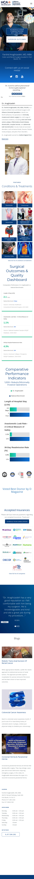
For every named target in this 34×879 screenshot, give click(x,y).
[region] (17, 607)
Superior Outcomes (17, 39)
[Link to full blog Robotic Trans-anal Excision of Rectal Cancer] (17, 651)
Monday (15, 765)
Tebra (24, 872)
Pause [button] (2, 97)
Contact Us (17, 846)
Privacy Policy (25, 837)
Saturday (15, 777)
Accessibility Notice (24, 841)
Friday (15, 774)
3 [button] (18, 626)
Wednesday (15, 770)
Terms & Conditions (10, 841)
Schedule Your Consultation (17, 521)
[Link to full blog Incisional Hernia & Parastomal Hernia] (17, 711)
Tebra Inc (16, 837)
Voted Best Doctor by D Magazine (17, 490)
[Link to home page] (14, 3)
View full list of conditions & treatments (20, 260)
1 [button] (15, 626)
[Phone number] (11, 789)
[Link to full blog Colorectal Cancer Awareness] (17, 683)
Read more (5, 139)
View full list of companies (17, 573)
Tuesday (15, 767)
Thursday (15, 772)
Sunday (15, 779)
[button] (31, 3)
